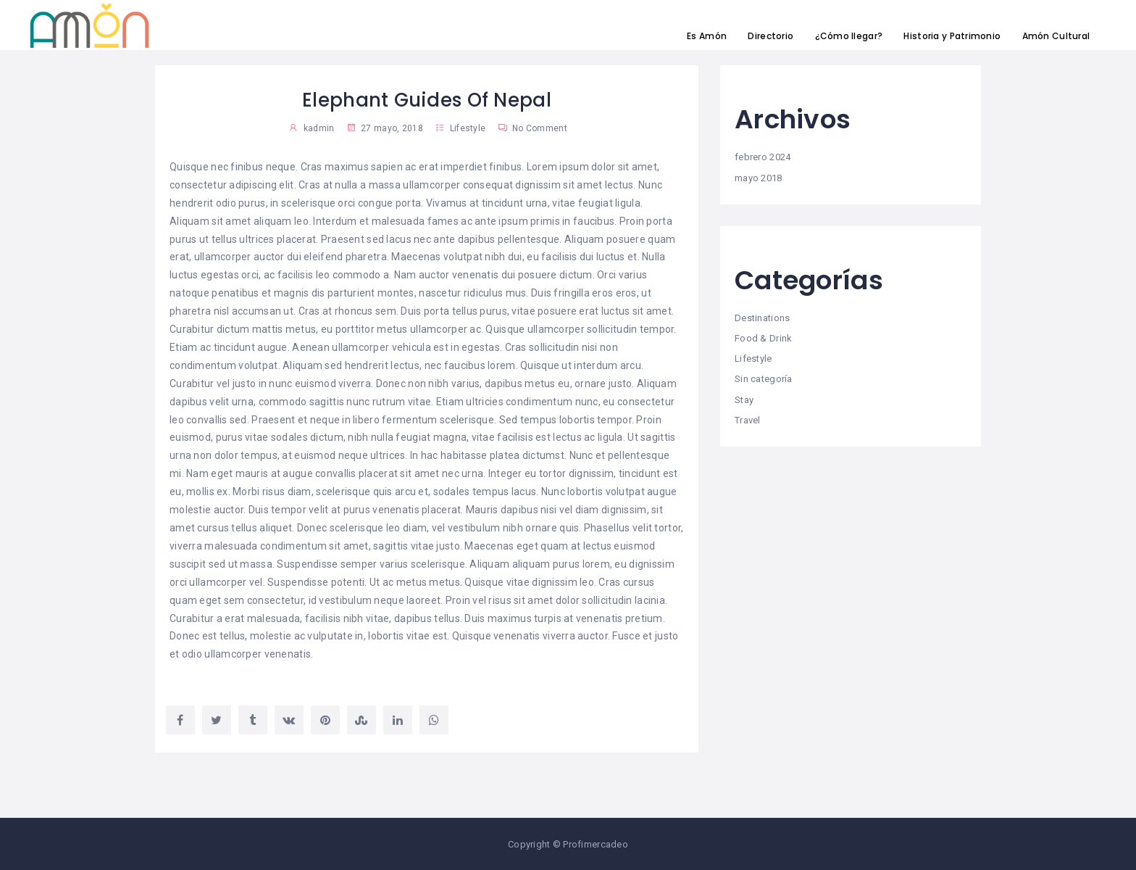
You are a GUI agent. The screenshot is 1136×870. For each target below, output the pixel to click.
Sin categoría (764, 378)
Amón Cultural (1056, 36)
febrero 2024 (762, 157)
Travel (748, 420)
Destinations (762, 317)
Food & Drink (763, 338)
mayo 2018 (758, 178)
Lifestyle (468, 128)
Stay (744, 399)
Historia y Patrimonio (952, 36)
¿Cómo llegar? (849, 36)
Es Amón (707, 36)
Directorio (770, 36)
